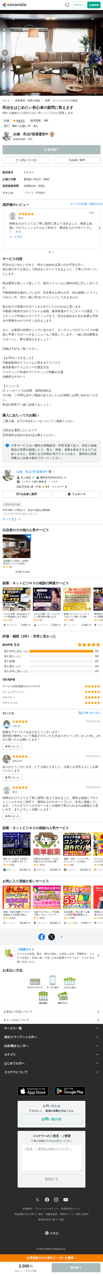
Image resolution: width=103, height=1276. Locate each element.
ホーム (6, 100)
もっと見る (15, 236)
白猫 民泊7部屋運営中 (32, 471)
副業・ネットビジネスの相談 (61, 100)
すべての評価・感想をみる (87, 203)
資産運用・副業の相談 (27, 100)
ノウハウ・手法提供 (34, 192)
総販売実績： (23, 139)
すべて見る (12, 519)
